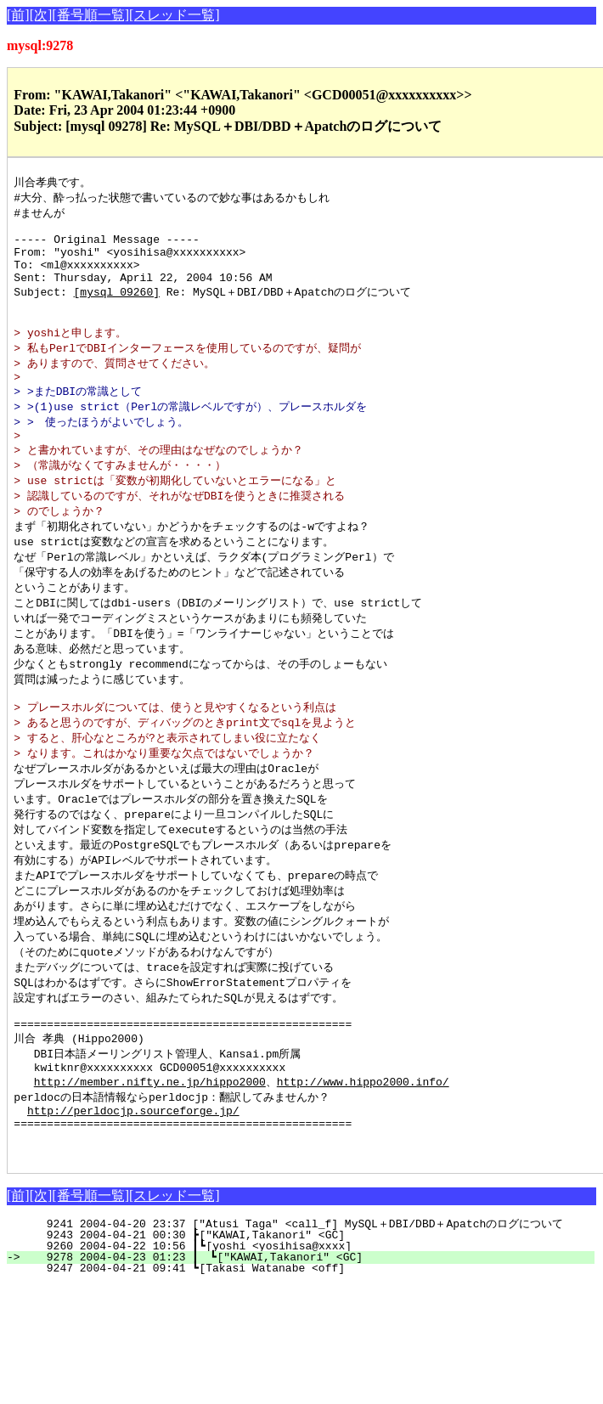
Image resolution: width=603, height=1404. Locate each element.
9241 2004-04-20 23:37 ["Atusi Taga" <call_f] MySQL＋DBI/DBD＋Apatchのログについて (307, 1309)
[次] (41, 15)
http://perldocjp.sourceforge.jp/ (133, 1188)
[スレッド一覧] (174, 15)
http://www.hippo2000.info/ (363, 1156)
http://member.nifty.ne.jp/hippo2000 (150, 1156)
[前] (18, 15)
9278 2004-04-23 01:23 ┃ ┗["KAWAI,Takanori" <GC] (310, 1342)
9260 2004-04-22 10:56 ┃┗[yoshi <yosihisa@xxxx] (311, 1331)
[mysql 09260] (117, 307)
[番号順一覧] (90, 15)
